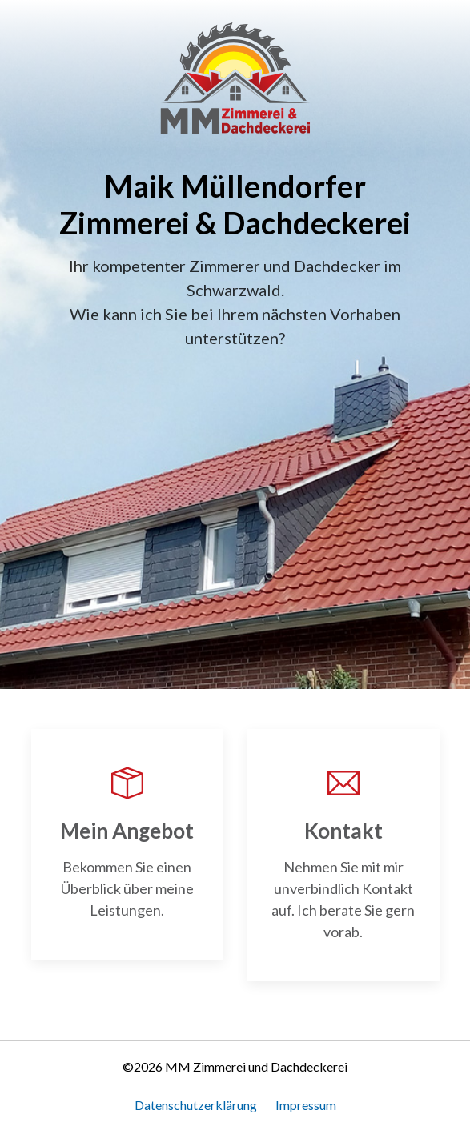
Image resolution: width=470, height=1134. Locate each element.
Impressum (305, 1104)
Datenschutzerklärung (196, 1104)
